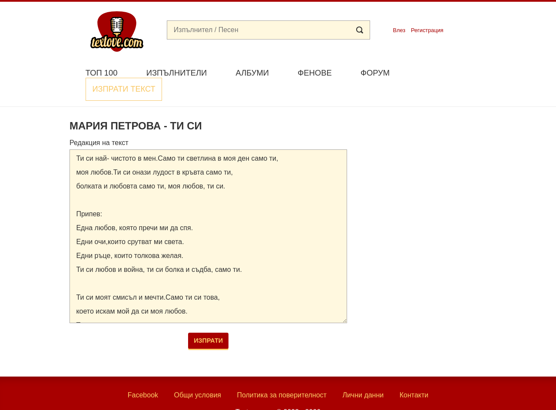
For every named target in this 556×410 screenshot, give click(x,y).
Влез (399, 30)
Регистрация (427, 30)
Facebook (143, 374)
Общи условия (197, 374)
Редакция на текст (99, 122)
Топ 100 (102, 72)
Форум (375, 72)
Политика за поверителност (282, 374)
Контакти (414, 374)
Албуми (252, 72)
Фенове (314, 72)
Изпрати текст (444, 72)
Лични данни (363, 374)
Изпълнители (176, 72)
